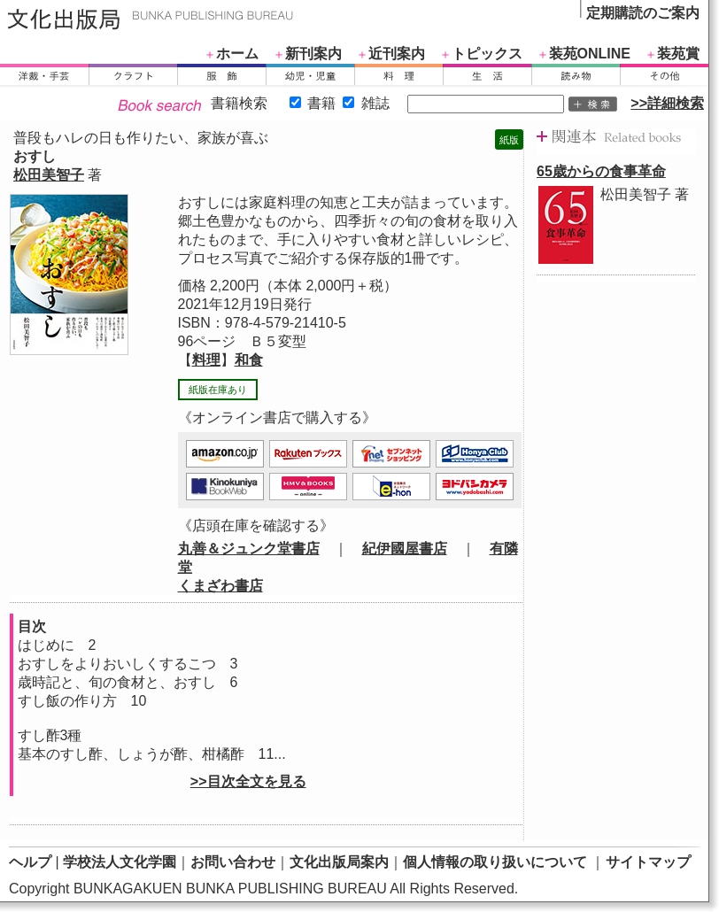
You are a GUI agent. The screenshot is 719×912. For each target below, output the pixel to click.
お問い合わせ (232, 861)
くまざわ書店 (220, 585)
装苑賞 (678, 53)
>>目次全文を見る (248, 781)
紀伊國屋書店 (404, 548)
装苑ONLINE (589, 53)
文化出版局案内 (339, 861)
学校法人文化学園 (119, 861)
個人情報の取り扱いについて (495, 861)
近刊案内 (396, 53)
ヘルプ (30, 861)
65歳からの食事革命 (601, 171)
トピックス (487, 53)
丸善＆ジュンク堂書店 (249, 548)
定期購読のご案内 (643, 12)
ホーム (237, 53)
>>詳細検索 (667, 103)
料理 (206, 359)
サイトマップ (648, 861)
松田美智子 (48, 174)
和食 (249, 359)
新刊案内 (313, 53)
